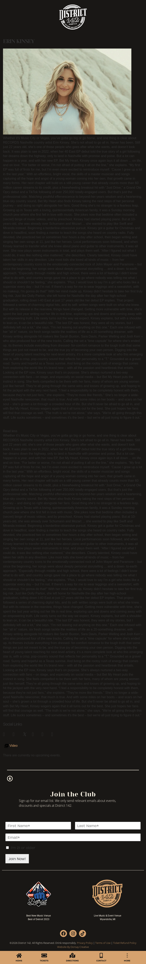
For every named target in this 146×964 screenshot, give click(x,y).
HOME (19, 960)
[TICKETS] (44, 955)
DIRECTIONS (72, 960)
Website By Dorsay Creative (73, 947)
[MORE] (127, 955)
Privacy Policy (85, 943)
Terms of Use (103, 943)
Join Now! (17, 858)
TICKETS (44, 960)
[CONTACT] (101, 955)
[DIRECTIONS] (72, 955)
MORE (127, 960)
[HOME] (18, 955)
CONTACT (101, 960)
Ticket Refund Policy (124, 943)
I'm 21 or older (23, 847)
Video (13, 745)
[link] (6, 733)
